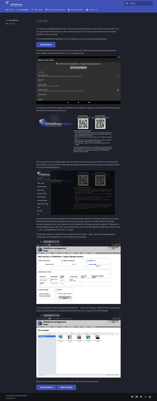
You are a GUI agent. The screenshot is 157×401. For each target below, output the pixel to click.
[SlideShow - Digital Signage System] (14, 3)
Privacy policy (10, 398)
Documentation (75, 10)
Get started (22, 10)
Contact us (91, 10)
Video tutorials (66, 387)
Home (9, 10)
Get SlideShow (46, 45)
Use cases (36, 10)
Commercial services (55, 10)
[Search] (138, 3)
